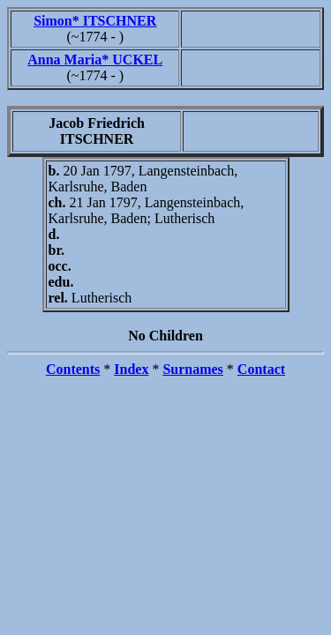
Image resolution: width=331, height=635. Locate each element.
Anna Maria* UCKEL (94, 59)
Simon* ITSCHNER (95, 20)
